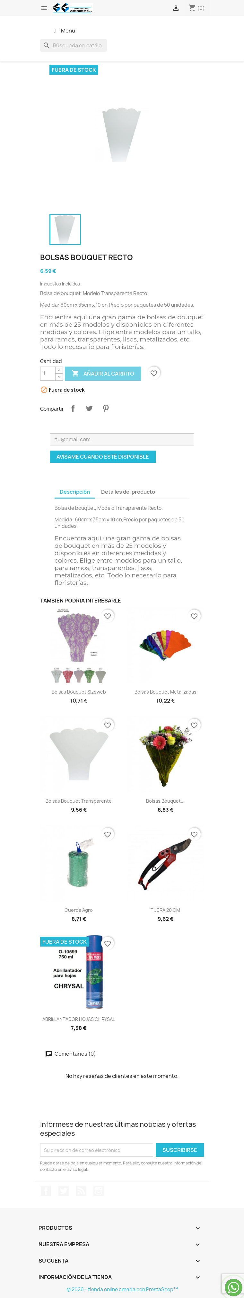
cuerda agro (79, 910)
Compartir (72, 408)
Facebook (46, 1191)
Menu (63, 30)
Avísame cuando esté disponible (103, 456)
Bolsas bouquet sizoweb (79, 692)
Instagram (98, 1191)
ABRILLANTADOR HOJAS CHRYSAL (78, 1019)
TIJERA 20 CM (165, 910)
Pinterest (105, 408)
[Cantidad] (48, 374)
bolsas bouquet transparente (79, 801)
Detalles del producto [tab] (128, 491)
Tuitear (89, 408)
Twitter (63, 1191)
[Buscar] (73, 45)
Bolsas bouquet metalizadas (165, 692)
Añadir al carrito (103, 373)
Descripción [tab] (75, 491)
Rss (81, 1191)
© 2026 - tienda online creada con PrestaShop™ (122, 1289)
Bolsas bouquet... (165, 801)
